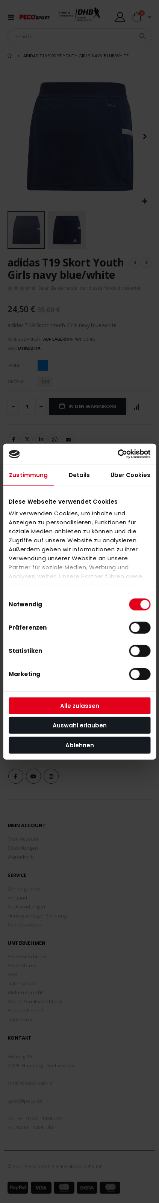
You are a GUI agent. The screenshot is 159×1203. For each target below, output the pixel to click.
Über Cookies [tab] (130, 475)
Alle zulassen (79, 705)
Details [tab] (79, 475)
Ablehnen (79, 745)
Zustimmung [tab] (28, 475)
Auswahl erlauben (80, 725)
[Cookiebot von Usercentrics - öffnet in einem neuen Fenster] (117, 454)
